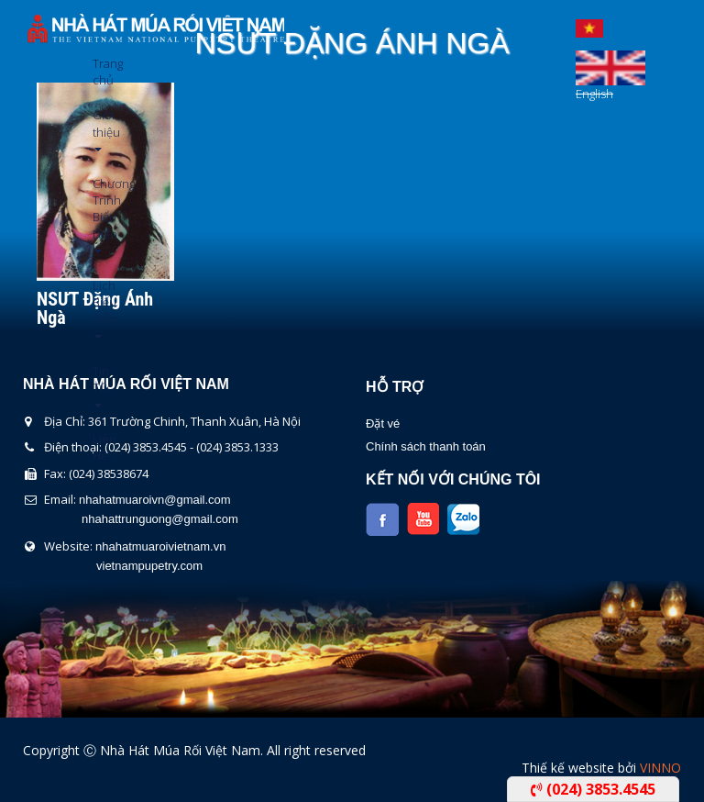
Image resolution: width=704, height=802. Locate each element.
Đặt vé (383, 423)
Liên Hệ (99, 446)
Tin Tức (99, 384)
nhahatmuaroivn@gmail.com (155, 500)
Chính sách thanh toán (426, 446)
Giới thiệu (99, 128)
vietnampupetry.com (149, 566)
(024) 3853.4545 (593, 789)
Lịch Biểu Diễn (99, 308)
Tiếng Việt (589, 24)
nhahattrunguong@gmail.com (160, 519)
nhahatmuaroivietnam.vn (160, 546)
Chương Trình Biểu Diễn (99, 214)
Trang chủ (99, 71)
